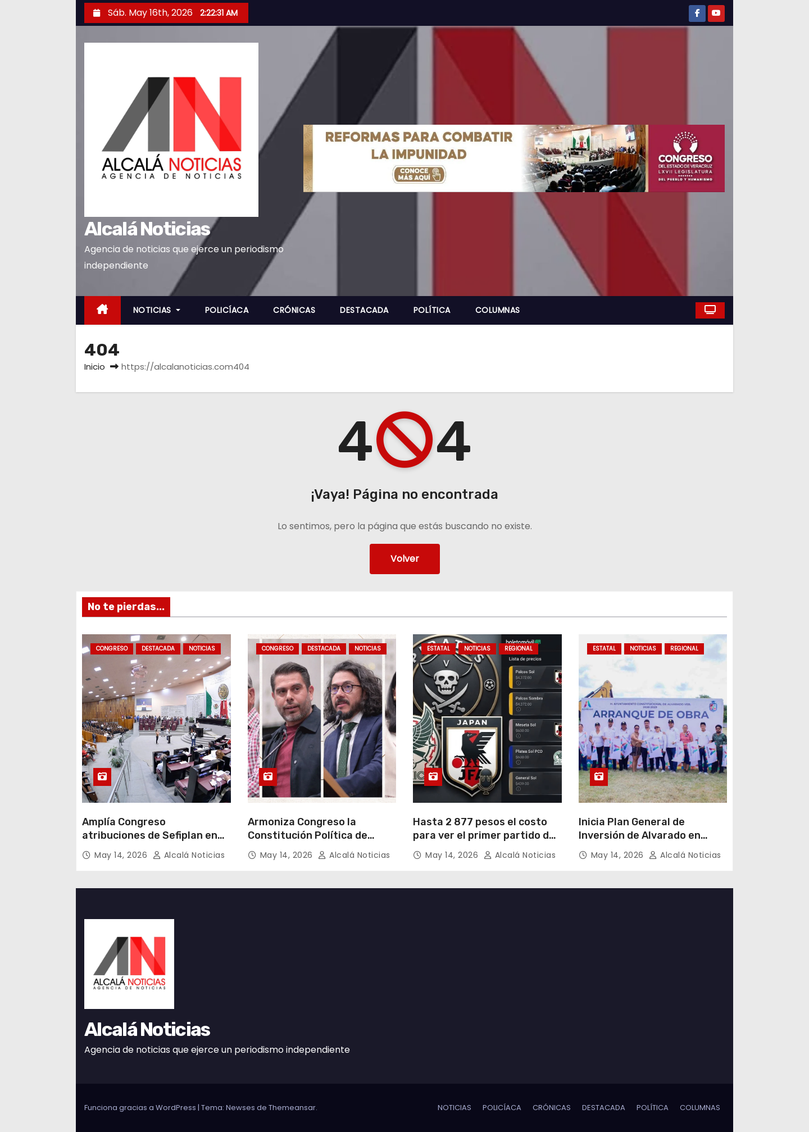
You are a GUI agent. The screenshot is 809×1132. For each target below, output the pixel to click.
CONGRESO (112, 648)
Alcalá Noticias (147, 228)
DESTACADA (364, 310)
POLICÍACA (227, 310)
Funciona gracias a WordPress (141, 1107)
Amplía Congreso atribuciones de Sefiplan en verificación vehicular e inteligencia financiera (149, 842)
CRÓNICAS (294, 310)
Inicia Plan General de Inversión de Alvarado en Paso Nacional (640, 835)
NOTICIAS (156, 310)
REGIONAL (519, 648)
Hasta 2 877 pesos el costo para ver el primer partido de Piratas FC (484, 835)
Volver (404, 558)
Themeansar (292, 1107)
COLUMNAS (497, 310)
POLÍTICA (432, 310)
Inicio (94, 366)
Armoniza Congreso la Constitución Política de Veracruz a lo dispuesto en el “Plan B (319, 842)
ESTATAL (438, 648)
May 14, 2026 (122, 855)
